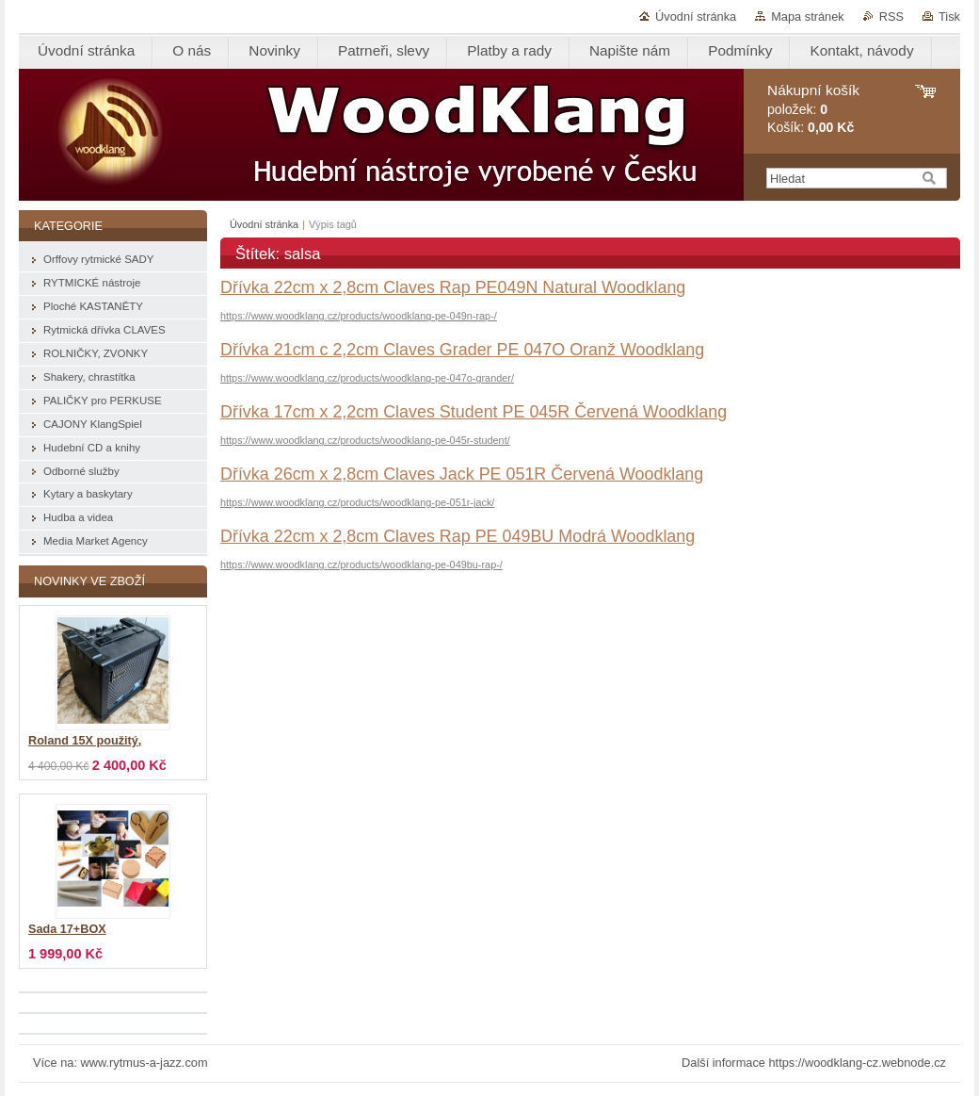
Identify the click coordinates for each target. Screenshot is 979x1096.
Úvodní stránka (695, 16)
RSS (891, 16)
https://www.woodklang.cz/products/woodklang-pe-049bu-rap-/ (361, 564)
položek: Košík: (813, 109)
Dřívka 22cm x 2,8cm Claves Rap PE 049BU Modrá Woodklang (457, 536)
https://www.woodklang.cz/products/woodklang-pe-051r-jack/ (357, 502)
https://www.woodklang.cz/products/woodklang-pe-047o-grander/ (367, 378)
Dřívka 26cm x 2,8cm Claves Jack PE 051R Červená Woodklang (461, 474)
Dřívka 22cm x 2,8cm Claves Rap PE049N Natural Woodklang (452, 287)
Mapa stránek (807, 16)
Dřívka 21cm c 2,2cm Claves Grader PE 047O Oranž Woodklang (462, 349)
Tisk (949, 16)
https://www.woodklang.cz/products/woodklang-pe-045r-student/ (365, 440)
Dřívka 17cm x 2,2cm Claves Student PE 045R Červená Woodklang (473, 411)
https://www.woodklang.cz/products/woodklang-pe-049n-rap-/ (358, 315)
